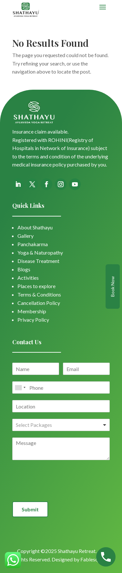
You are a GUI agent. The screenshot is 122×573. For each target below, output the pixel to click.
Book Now (112, 286)
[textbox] (44, 425)
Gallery (25, 236)
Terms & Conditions (39, 294)
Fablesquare (94, 559)
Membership (31, 311)
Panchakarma (32, 244)
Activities (28, 278)
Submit (30, 509)
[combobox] (20, 387)
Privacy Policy (33, 320)
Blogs (23, 269)
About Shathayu (35, 227)
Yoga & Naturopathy (40, 252)
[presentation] (61, 491)
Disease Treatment (38, 261)
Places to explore (36, 286)
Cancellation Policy (38, 303)
